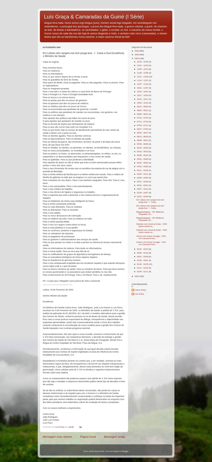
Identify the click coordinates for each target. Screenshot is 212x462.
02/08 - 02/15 (143, 253)
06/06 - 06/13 (143, 140)
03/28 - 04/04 (143, 178)
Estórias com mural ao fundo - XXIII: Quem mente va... (151, 225)
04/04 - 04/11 (143, 174)
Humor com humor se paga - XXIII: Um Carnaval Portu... (151, 237)
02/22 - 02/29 (143, 196)
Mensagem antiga (114, 436)
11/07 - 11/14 (143, 84)
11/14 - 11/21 (143, 80)
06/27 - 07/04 (143, 129)
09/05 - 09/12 (143, 110)
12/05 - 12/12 (143, 69)
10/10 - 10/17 (143, 99)
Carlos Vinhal (140, 290)
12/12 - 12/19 (143, 65)
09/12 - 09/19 (143, 106)
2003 (137, 276)
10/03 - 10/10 (143, 103)
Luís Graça (139, 294)
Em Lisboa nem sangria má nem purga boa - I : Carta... (150, 201)
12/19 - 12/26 (143, 62)
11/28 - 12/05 (143, 73)
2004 (137, 58)
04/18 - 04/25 (143, 166)
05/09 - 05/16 (143, 155)
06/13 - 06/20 (143, 137)
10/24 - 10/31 (143, 92)
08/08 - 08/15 (143, 114)
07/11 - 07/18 (143, 122)
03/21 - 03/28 (143, 182)
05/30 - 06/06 (143, 144)
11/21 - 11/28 (143, 77)
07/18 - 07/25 (143, 118)
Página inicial (88, 436)
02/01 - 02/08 (143, 257)
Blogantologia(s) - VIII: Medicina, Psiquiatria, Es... (150, 213)
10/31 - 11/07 (143, 88)
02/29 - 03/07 (143, 193)
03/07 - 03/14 (143, 189)
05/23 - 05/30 (143, 148)
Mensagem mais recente (57, 436)
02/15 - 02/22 (143, 249)
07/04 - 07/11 (143, 125)
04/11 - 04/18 (143, 170)
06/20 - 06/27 (143, 133)
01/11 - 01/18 (143, 268)
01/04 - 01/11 (143, 272)
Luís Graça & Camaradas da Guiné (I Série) (94, 17)
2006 (137, 51)
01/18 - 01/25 (143, 264)
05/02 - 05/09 (143, 159)
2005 (137, 55)
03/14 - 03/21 (143, 185)
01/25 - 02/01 (143, 260)
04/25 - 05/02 (143, 163)
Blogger (125, 451)
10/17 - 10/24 (143, 95)
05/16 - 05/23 (143, 151)
